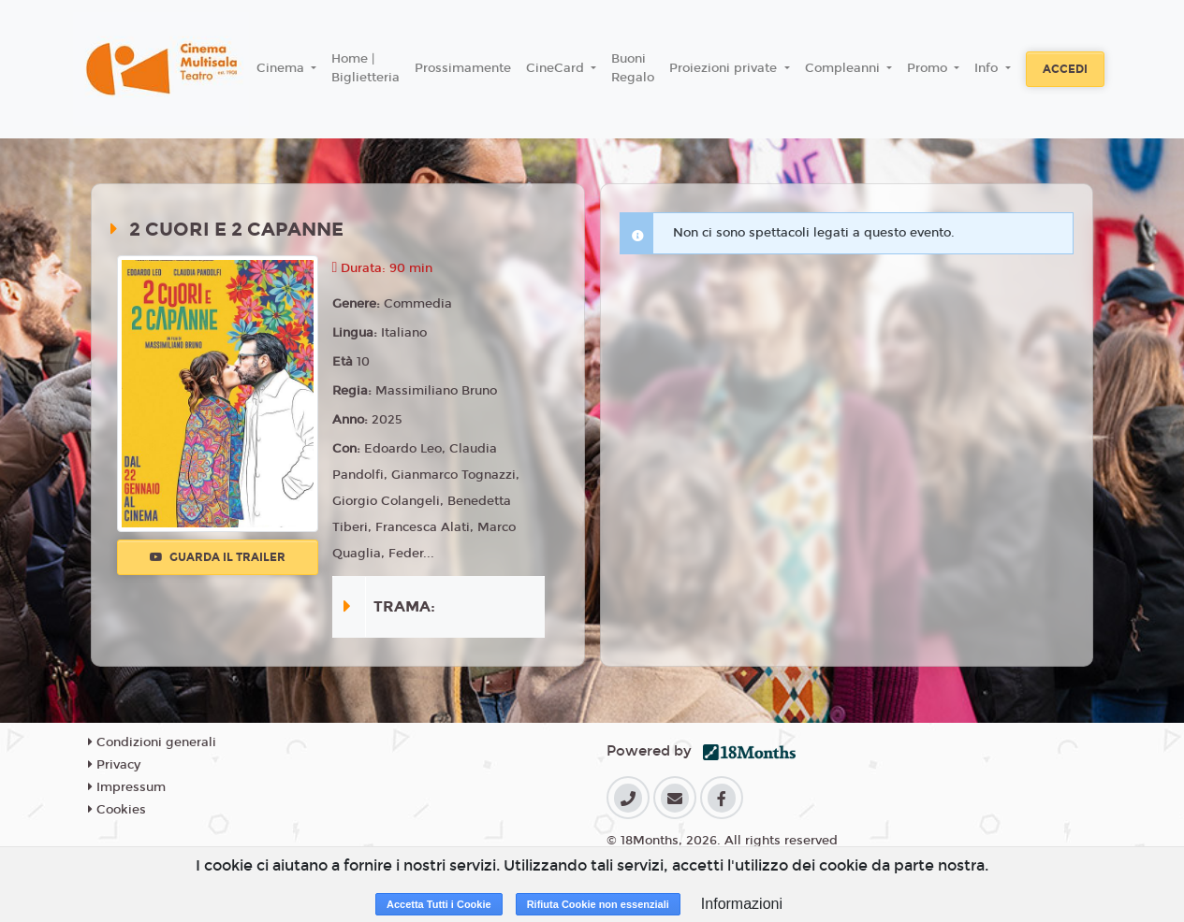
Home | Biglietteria (365, 68)
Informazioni (741, 904)
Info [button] (987, 68)
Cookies (117, 809)
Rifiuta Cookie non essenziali (598, 904)
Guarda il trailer (217, 557)
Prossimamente (463, 68)
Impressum (127, 787)
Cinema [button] (282, 68)
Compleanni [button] (844, 68)
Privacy (114, 764)
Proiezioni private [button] (725, 68)
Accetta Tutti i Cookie (439, 904)
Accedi (1065, 69)
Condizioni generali (152, 742)
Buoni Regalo (632, 68)
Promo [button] (929, 68)
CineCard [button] (557, 68)
